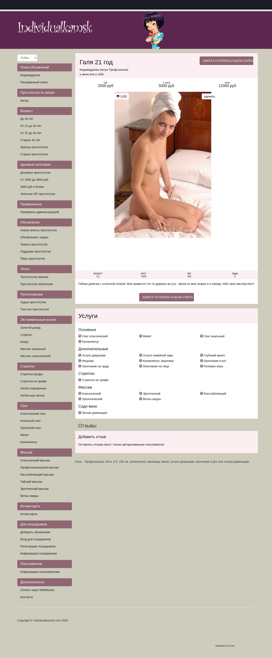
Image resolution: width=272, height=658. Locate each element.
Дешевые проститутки (35, 172)
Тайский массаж (31, 481)
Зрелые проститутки (34, 147)
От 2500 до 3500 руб (34, 179)
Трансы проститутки (34, 244)
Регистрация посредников (38, 546)
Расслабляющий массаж (37, 474)
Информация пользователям (40, 571)
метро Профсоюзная (114, 69)
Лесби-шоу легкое (32, 395)
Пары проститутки (32, 258)
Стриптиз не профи (33, 381)
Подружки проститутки (35, 251)
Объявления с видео (34, 237)
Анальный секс (30, 420)
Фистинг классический (35, 356)
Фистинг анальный (33, 349)
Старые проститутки (34, 154)
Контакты (26, 597)
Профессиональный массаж (39, 467)
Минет (24, 435)
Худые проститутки (33, 302)
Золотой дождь (30, 327)
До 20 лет (27, 118)
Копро (24, 342)
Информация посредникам (38, 553)
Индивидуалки (30, 75)
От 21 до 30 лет (31, 126)
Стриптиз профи (31, 374)
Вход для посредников (35, 539)
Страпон (26, 334)
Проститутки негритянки (36, 284)
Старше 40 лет (30, 140)
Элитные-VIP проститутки (37, 194)
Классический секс (33, 413)
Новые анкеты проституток (38, 230)
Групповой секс (30, 427)
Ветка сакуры (29, 496)
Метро (24, 100)
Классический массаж (35, 460)
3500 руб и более (32, 186)
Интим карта (28, 514)
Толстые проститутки (34, 309)
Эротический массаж (34, 488)
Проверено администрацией (39, 212)
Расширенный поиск (34, 82)
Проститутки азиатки (34, 277)
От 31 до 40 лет (31, 133)
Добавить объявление (35, 532)
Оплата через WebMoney (37, 590)
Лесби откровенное (33, 388)
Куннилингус (28, 442)
